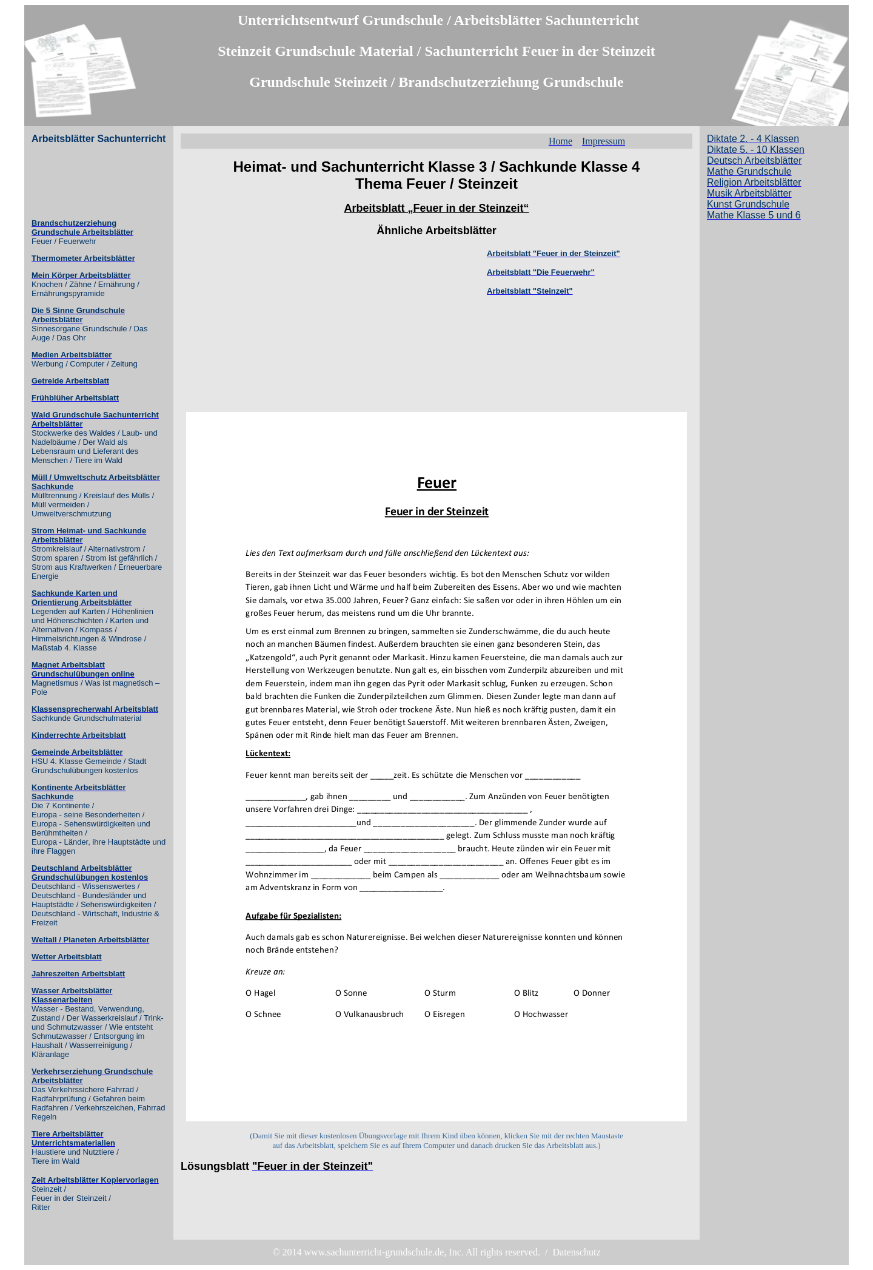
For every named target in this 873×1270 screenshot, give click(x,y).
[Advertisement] (80, 181)
